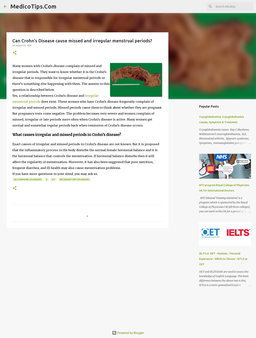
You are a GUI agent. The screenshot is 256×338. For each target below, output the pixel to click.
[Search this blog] (233, 6)
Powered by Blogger (128, 332)
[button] (14, 53)
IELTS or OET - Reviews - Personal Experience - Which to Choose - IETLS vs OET (223, 259)
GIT (53, 179)
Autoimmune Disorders (28, 179)
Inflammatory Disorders (74, 179)
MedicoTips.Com (33, 6)
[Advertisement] (87, 259)
